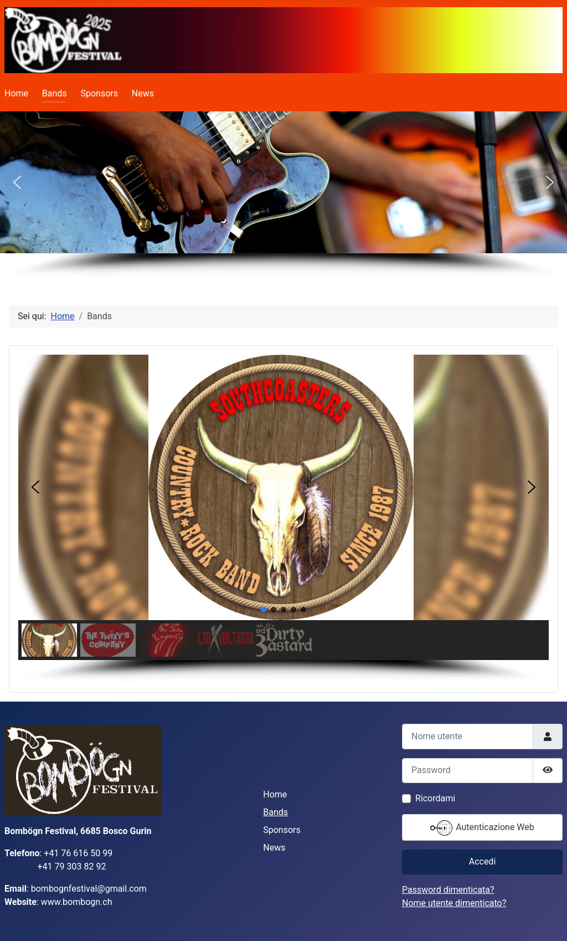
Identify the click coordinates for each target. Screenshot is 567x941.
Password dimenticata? (448, 889)
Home (16, 93)
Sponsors (99, 93)
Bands (54, 93)
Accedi (482, 861)
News (143, 93)
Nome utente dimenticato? (454, 903)
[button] (17, 182)
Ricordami (435, 798)
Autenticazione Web (482, 828)
